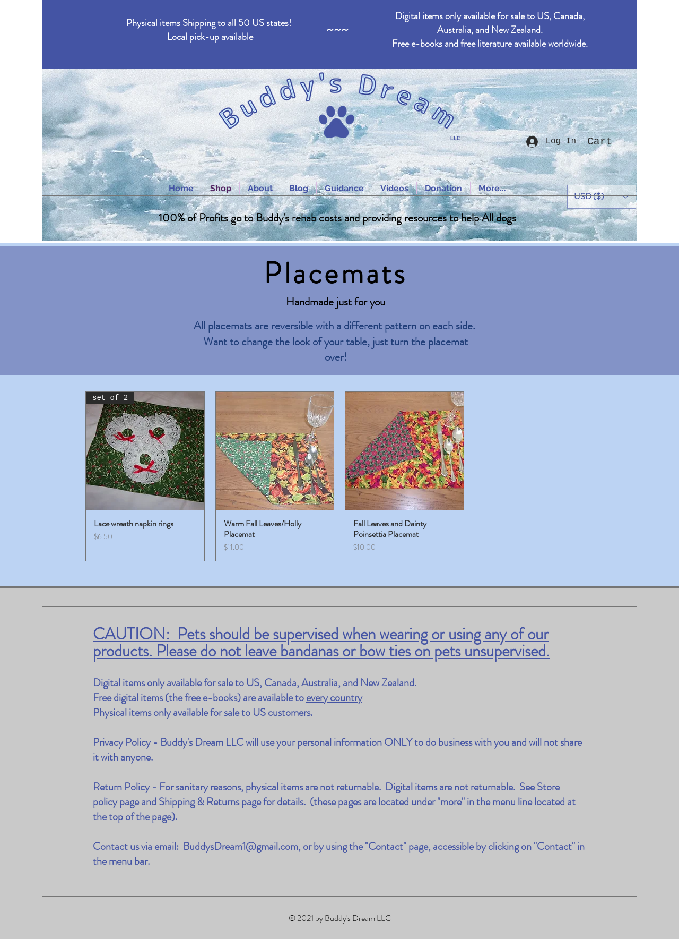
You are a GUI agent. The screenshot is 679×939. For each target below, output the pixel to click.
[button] (609, 141)
